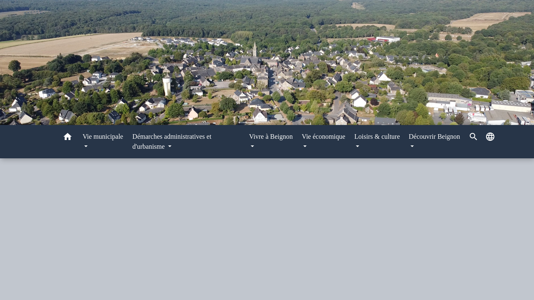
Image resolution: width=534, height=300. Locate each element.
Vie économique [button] (323, 136)
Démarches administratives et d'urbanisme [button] (171, 141)
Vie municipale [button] (103, 136)
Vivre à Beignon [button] (271, 136)
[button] (67, 138)
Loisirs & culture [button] (377, 136)
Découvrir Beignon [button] (434, 136)
